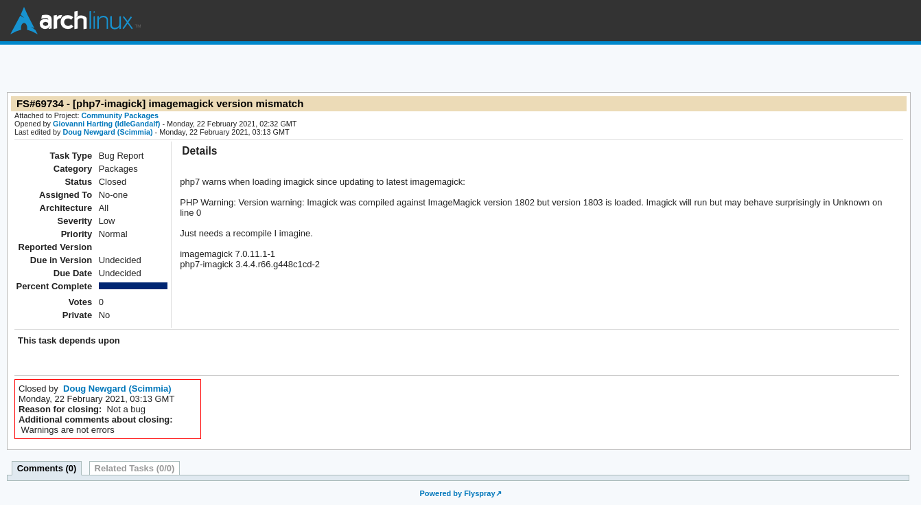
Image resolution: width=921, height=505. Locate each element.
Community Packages (120, 115)
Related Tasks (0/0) (135, 468)
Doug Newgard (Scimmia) (107, 132)
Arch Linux (75, 20)
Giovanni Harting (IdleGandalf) (106, 124)
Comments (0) (47, 468)
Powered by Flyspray (457, 493)
